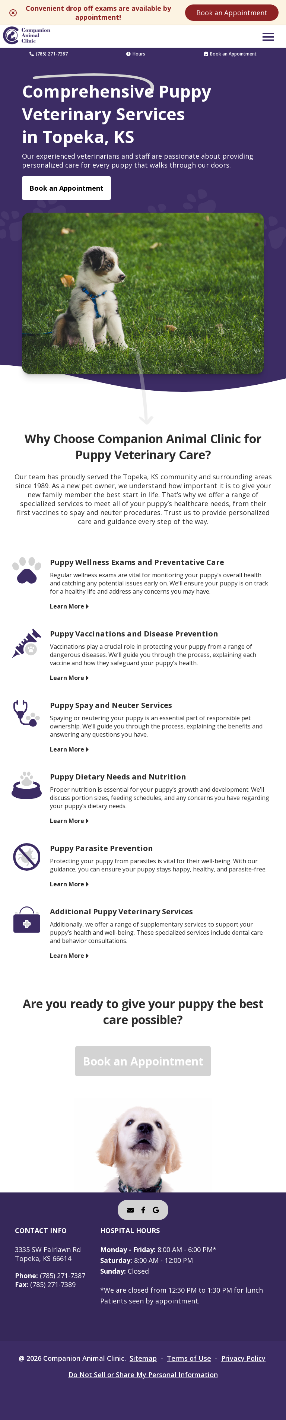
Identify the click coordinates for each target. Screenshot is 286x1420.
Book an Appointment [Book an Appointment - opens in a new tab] (66, 188)
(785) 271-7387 (48, 54)
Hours (135, 54)
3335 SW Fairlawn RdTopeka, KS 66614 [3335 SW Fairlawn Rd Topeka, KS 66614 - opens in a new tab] (48, 1254)
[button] (268, 36)
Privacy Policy (243, 1358)
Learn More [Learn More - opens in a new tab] (67, 606)
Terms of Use (189, 1358)
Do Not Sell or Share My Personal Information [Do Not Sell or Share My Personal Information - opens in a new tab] (143, 1374)
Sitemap (143, 1358)
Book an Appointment (231, 12)
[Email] (130, 1209)
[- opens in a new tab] (143, 1209)
